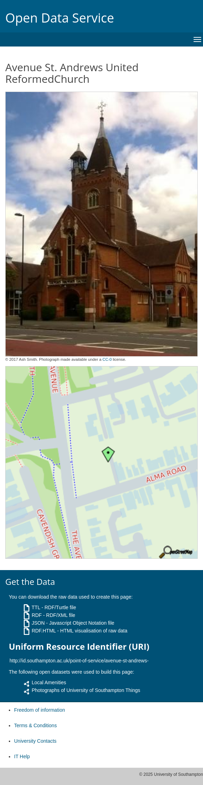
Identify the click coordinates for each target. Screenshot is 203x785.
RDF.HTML (44, 630)
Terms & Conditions (35, 725)
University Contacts (35, 741)
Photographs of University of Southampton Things (86, 690)
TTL (36, 607)
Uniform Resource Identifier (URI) (79, 646)
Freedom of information (39, 710)
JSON (38, 623)
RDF (37, 615)
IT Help (22, 756)
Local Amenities (49, 682)
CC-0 (107, 359)
